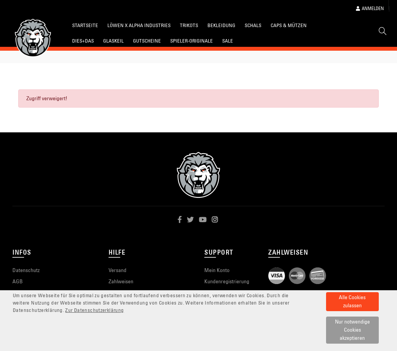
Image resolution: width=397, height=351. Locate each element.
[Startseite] (33, 38)
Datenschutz (26, 270)
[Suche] (383, 32)
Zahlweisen (121, 281)
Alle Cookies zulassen (352, 301)
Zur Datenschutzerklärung (94, 310)
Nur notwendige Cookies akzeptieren (352, 329)
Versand (117, 270)
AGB (17, 281)
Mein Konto (217, 270)
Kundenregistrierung (226, 281)
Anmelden (370, 8)
